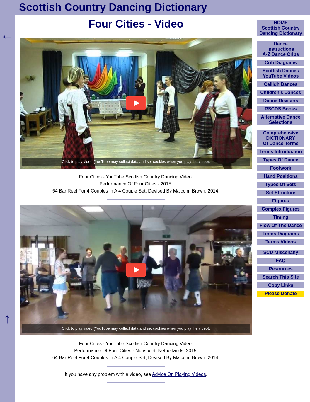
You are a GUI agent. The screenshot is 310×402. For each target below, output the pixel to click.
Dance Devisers (280, 100)
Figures (280, 200)
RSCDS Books (281, 108)
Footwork (280, 168)
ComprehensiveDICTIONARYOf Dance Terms (281, 138)
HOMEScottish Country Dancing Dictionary (280, 28)
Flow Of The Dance (281, 225)
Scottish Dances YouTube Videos (281, 73)
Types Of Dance (280, 159)
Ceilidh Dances (281, 84)
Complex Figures (281, 209)
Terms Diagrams (281, 233)
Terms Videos (280, 241)
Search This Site (281, 277)
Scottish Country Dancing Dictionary (113, 7)
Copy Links (280, 285)
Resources (281, 268)
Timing (280, 217)
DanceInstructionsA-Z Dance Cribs (281, 49)
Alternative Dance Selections (280, 120)
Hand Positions (281, 176)
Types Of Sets (280, 184)
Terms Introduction (281, 151)
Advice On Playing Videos (179, 374)
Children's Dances (280, 92)
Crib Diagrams (281, 62)
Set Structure (280, 192)
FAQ (281, 260)
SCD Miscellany (280, 252)
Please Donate (281, 293)
